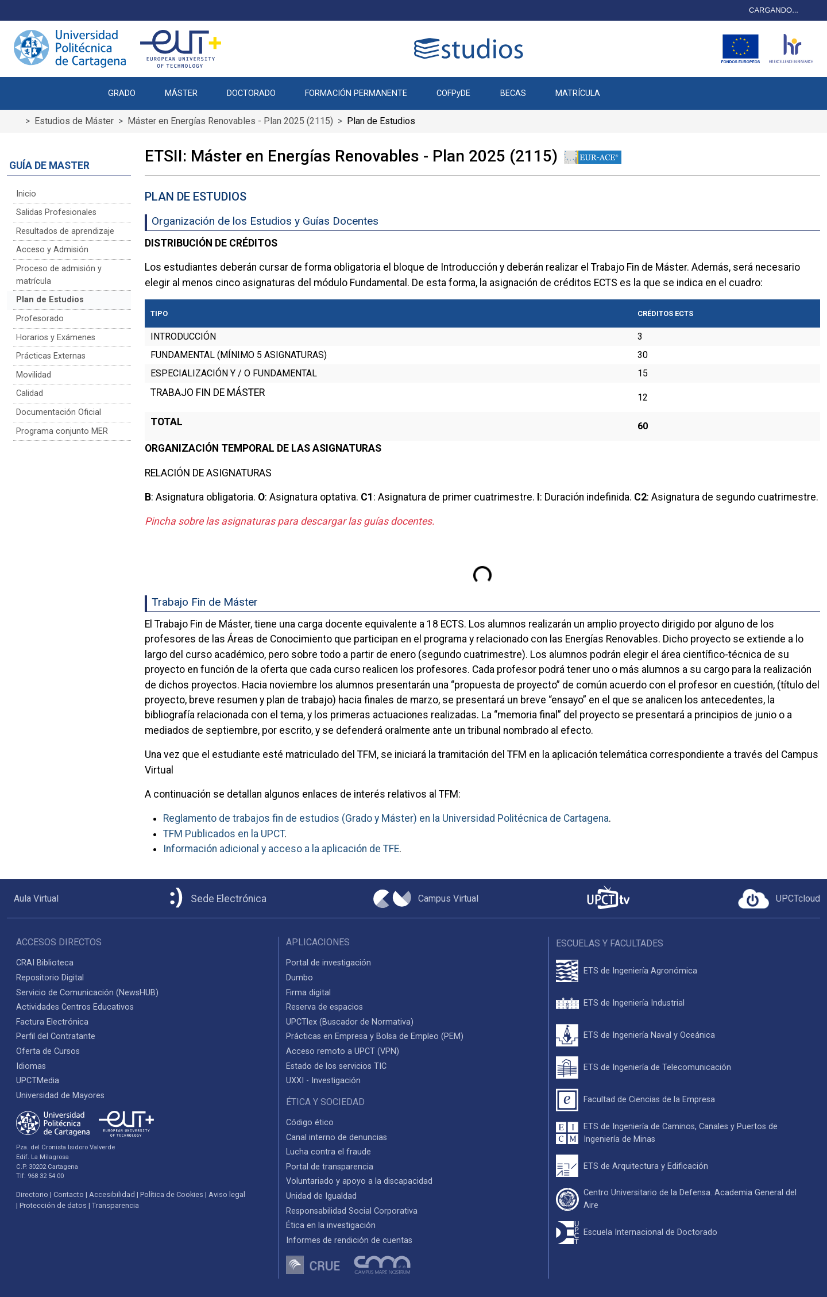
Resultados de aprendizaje (65, 231)
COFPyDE (453, 93)
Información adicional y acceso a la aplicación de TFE (281, 849)
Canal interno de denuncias (336, 1137)
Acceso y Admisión (52, 250)
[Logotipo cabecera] (471, 48)
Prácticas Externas (51, 356)
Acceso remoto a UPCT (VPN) (342, 1051)
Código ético (310, 1122)
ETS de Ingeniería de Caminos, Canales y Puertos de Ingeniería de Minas (680, 1133)
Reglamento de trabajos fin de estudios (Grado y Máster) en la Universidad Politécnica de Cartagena (386, 818)
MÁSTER (181, 93)
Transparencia (115, 1205)
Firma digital (308, 993)
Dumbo (299, 978)
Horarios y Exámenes (55, 337)
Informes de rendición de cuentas (349, 1240)
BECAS (513, 93)
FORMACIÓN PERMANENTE (356, 93)
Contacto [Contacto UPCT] (68, 1194)
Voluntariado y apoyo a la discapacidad (359, 1181)
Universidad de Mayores (60, 1095)
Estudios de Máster (74, 121)
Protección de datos (53, 1205)
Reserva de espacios (324, 1007)
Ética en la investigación (331, 1225)
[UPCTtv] (608, 898)
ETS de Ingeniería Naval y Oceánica (649, 1035)
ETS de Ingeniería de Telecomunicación (657, 1067)
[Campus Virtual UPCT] (425, 899)
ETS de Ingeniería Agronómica (640, 971)
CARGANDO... (773, 10)
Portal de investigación (328, 963)
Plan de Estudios (50, 300)
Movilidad (33, 375)
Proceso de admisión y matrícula (59, 275)
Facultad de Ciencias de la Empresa (649, 1099)
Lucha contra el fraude (328, 1152)
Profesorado (40, 319)
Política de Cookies (171, 1194)
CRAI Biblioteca (45, 963)
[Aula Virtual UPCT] (33, 899)
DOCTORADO (251, 93)
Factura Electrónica (52, 1022)
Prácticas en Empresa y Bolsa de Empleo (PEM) (374, 1036)
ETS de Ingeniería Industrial (634, 1003)
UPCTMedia (37, 1081)
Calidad (29, 393)
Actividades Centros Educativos (75, 1007)
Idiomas (31, 1066)
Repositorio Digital (50, 978)
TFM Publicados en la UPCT (223, 834)
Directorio (32, 1194)
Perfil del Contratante (55, 1036)
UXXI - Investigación (323, 1081)
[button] (629, 87)
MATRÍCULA (577, 93)
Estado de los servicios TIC (336, 1066)
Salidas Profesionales (56, 212)
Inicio (26, 194)
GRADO (122, 93)
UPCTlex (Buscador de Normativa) (349, 1022)
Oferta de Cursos (48, 1051)
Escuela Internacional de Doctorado (650, 1232)
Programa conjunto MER (62, 431)
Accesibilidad (112, 1194)
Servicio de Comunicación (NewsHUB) (87, 993)
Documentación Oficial (58, 412)
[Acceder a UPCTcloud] (779, 899)
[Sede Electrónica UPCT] (215, 898)
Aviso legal (226, 1194)
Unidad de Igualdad (321, 1196)
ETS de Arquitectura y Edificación (645, 1166)
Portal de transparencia (329, 1167)
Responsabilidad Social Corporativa (352, 1211)
